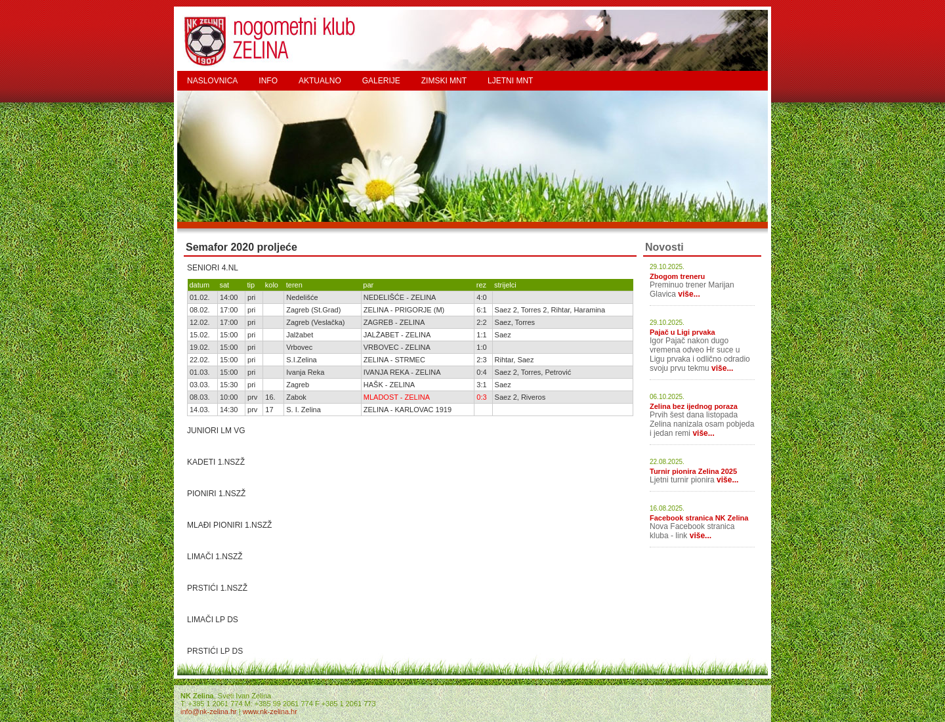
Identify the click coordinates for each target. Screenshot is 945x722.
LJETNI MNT (510, 80)
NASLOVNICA (212, 80)
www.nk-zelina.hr (270, 711)
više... (689, 294)
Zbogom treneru (677, 276)
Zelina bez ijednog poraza (694, 406)
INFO (268, 80)
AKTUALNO (320, 80)
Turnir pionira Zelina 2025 (693, 471)
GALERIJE (381, 80)
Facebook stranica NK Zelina (699, 518)
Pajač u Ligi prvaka (682, 332)
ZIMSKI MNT (444, 80)
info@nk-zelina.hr (208, 711)
